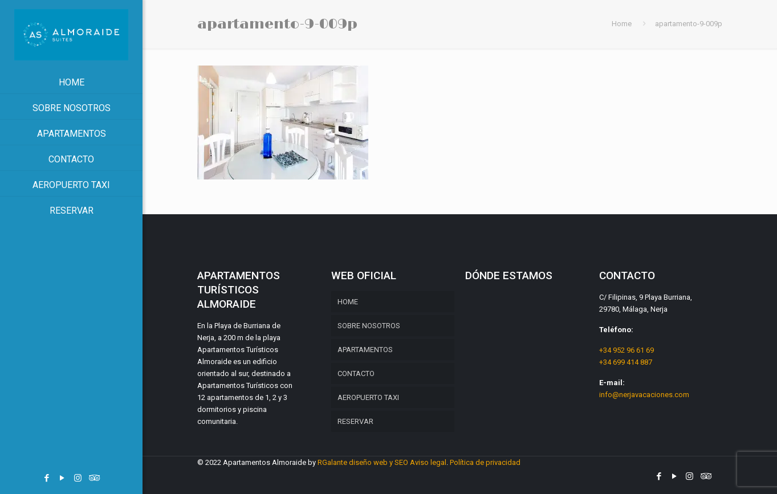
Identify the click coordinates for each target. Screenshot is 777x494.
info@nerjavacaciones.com (644, 394)
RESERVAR (355, 421)
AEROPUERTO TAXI (368, 397)
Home (622, 23)
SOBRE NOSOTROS (368, 325)
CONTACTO (356, 373)
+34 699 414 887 (625, 362)
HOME (347, 301)
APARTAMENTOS (365, 349)
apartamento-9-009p (688, 23)
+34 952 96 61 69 (626, 350)
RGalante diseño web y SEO (363, 462)
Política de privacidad (485, 462)
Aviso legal (428, 462)
